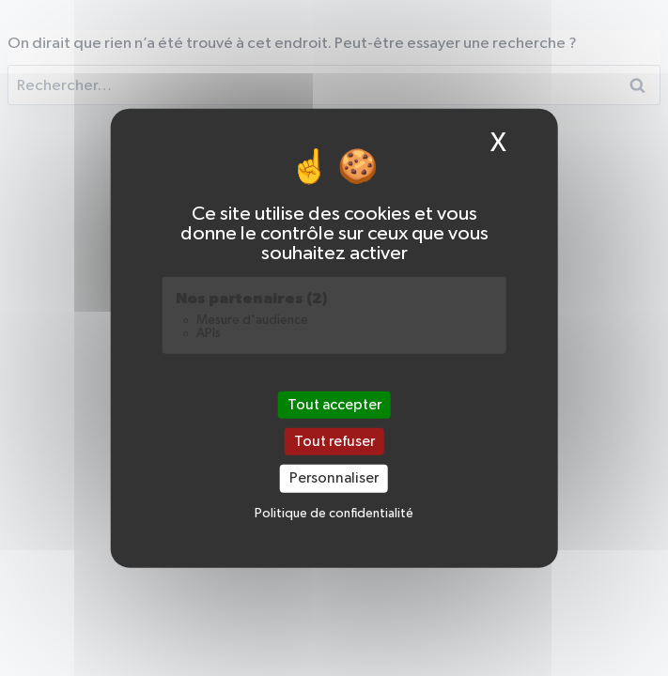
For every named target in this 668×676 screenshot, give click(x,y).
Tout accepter (334, 404)
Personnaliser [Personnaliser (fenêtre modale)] (334, 477)
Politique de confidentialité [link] (334, 513)
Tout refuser (334, 441)
